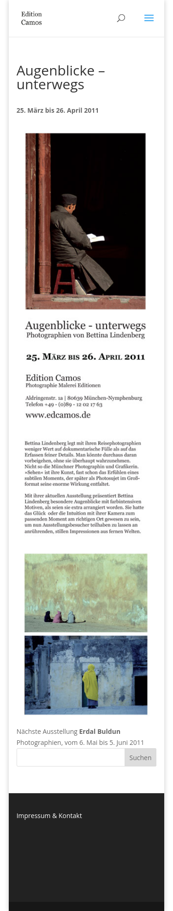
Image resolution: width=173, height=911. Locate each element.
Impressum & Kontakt (49, 815)
